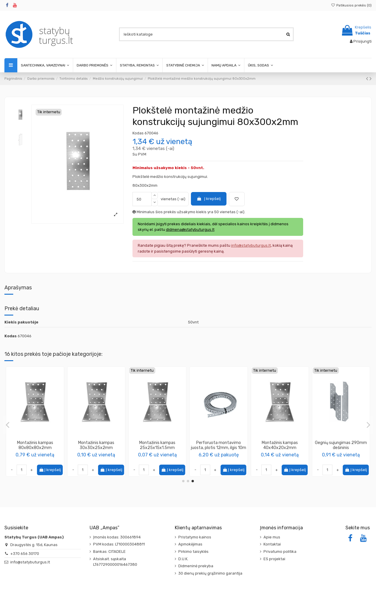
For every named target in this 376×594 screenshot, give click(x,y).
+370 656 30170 (24, 553)
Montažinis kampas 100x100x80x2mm (279, 445)
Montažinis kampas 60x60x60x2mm (35, 445)
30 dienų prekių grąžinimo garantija (210, 573)
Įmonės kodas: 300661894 (117, 537)
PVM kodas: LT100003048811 (119, 544)
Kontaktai (272, 544)
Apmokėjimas (190, 544)
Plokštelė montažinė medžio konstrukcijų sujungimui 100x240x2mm (219, 447)
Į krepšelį (209, 198)
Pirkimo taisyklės (193, 551)
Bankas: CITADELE (109, 551)
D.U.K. (183, 559)
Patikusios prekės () (351, 5)
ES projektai (274, 559)
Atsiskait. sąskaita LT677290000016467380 (115, 562)
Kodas (138, 133)
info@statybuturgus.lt (30, 562)
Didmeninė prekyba (195, 566)
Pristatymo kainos (194, 537)
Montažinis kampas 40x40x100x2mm (157, 445)
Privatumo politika (279, 551)
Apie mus (271, 537)
